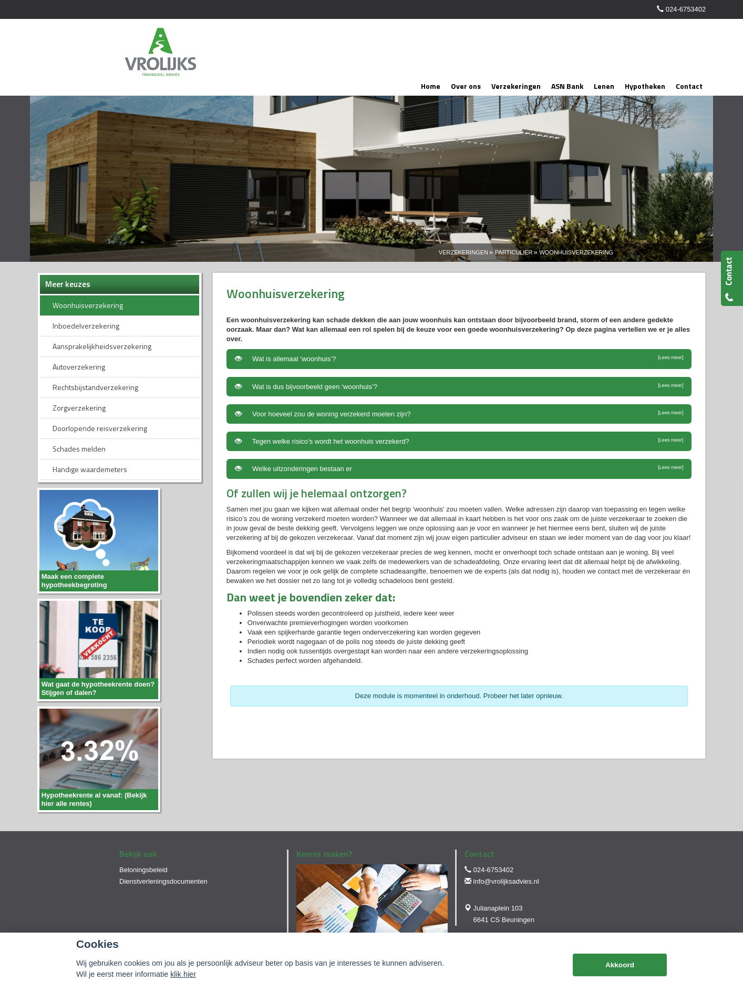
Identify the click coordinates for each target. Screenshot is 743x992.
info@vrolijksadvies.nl (506, 881)
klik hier (183, 974)
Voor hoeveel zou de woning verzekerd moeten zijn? (459, 414)
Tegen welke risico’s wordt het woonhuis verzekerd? (459, 441)
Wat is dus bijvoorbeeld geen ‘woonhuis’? (459, 386)
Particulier (514, 252)
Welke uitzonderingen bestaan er (459, 468)
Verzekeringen (463, 252)
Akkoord (619, 965)
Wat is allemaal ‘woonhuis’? (459, 358)
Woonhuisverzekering (576, 252)
